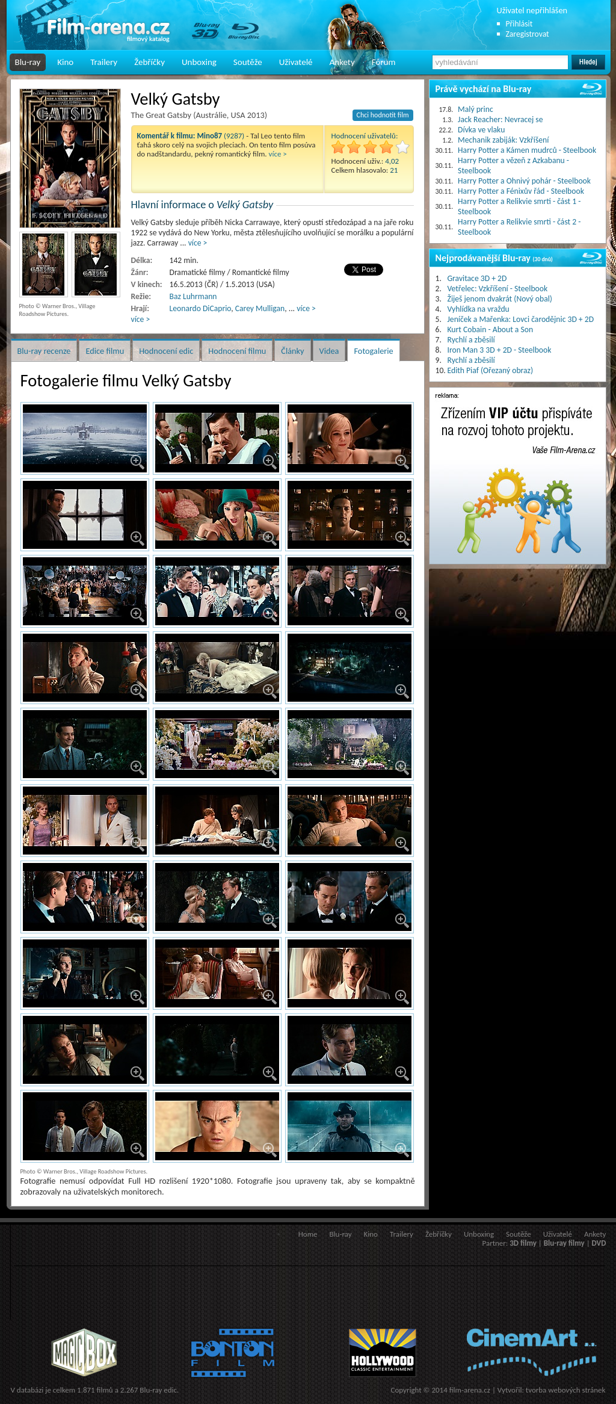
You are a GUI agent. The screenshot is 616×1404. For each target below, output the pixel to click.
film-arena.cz (469, 1389)
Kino (65, 62)
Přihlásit (519, 24)
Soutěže (247, 62)
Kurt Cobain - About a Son (491, 329)
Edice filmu (104, 350)
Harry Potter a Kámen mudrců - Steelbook (527, 150)
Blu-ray (28, 62)
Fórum (384, 62)
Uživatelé (296, 62)
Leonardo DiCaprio (201, 308)
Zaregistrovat (527, 34)
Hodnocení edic (166, 350)
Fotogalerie (373, 350)
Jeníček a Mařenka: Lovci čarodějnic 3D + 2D (521, 319)
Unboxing (199, 62)
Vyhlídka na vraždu (479, 309)
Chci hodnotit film (383, 115)
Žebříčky (149, 62)
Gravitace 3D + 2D (477, 278)
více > (278, 153)
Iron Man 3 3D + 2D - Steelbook (500, 350)
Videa (329, 350)
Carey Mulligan (260, 308)
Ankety (342, 62)
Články (292, 350)
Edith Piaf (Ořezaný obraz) (491, 370)
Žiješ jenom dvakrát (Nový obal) (500, 299)
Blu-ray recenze (44, 350)
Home (308, 1234)
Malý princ (475, 109)
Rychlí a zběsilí (471, 340)
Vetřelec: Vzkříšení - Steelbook (498, 288)
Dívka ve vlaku (481, 130)
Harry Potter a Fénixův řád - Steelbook (521, 191)
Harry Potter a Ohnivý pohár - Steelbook (524, 181)
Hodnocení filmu (237, 350)
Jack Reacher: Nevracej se (500, 119)
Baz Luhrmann (193, 296)
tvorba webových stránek (566, 1389)
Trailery (103, 62)
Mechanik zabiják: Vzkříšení (503, 140)
